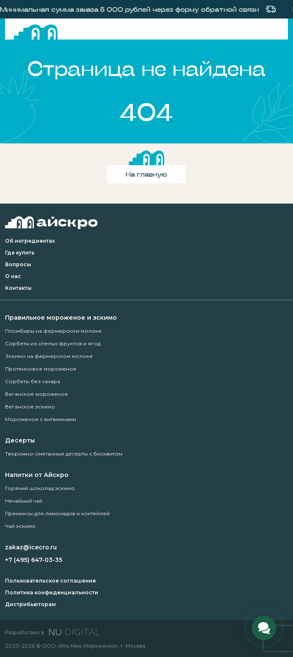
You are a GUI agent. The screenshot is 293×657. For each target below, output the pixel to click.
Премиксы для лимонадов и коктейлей (57, 513)
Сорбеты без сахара (32, 381)
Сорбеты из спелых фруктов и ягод (52, 343)
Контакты (18, 288)
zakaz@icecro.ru (31, 547)
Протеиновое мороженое (41, 369)
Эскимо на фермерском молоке (49, 356)
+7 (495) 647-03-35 (33, 560)
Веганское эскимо (30, 406)
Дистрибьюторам (30, 604)
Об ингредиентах (30, 241)
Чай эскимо (20, 526)
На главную (146, 174)
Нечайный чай (23, 501)
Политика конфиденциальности (51, 592)
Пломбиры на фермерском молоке (53, 331)
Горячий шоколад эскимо (40, 488)
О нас (13, 276)
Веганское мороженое (36, 394)
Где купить (19, 252)
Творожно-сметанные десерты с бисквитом (63, 453)
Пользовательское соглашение (50, 581)
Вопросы (18, 264)
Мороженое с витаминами (40, 419)
